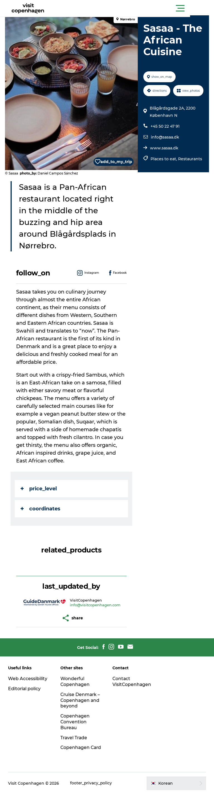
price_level (39, 489)
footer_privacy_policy (92, 789)
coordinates (41, 509)
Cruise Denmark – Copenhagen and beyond (81, 700)
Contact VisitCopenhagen (132, 681)
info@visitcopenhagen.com (95, 605)
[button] (132, 8)
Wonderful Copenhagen (75, 681)
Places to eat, (164, 172)
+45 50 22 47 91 (164, 139)
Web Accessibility (28, 678)
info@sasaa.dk (165, 150)
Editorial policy (25, 688)
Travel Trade (74, 737)
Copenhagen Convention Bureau (75, 721)
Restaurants (190, 172)
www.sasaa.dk (164, 161)
